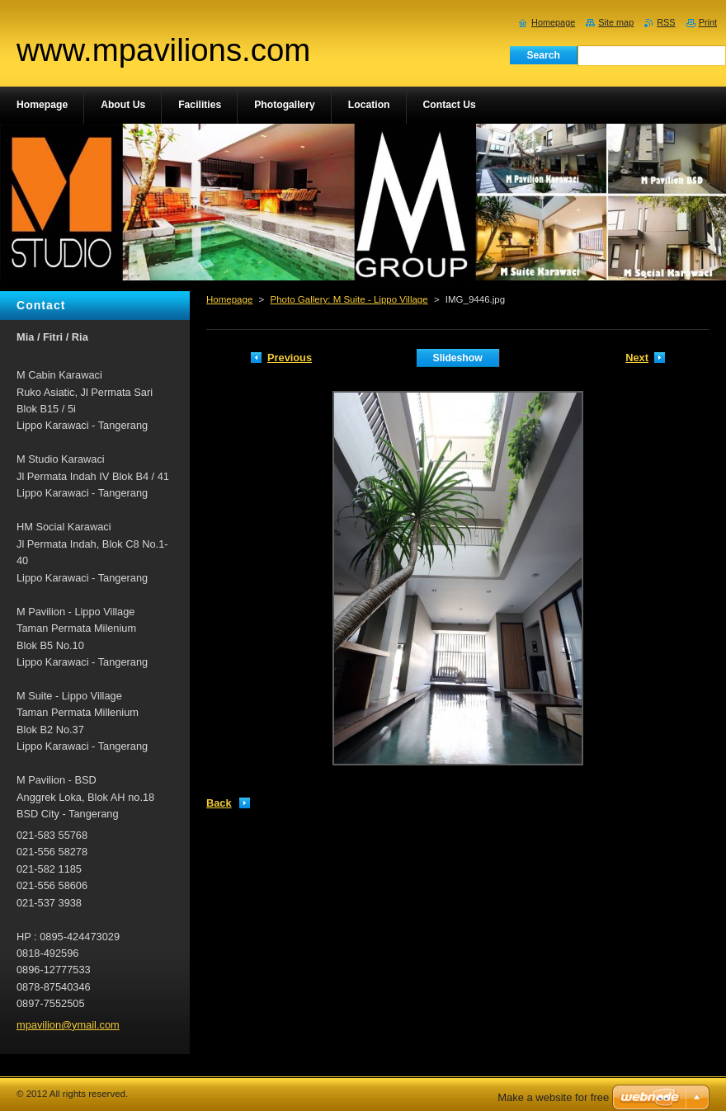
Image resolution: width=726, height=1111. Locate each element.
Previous (289, 357)
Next (636, 357)
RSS (666, 22)
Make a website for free (553, 1097)
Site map (616, 22)
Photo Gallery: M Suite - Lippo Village (348, 299)
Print (708, 22)
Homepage (229, 299)
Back (219, 803)
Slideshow (458, 358)
